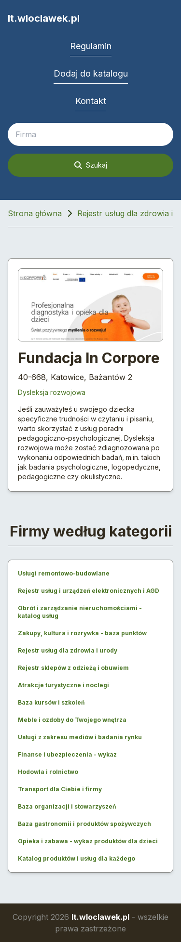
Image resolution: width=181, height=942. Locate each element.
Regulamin (90, 46)
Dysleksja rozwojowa (51, 392)
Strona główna (35, 213)
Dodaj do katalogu (91, 73)
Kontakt (90, 101)
